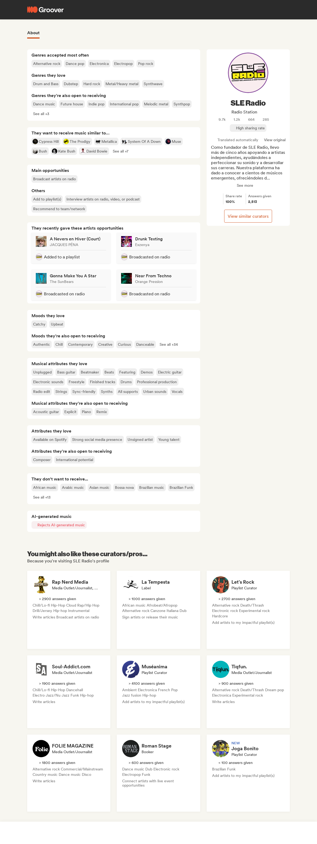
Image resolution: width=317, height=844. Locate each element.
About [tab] (33, 32)
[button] (41, 113)
